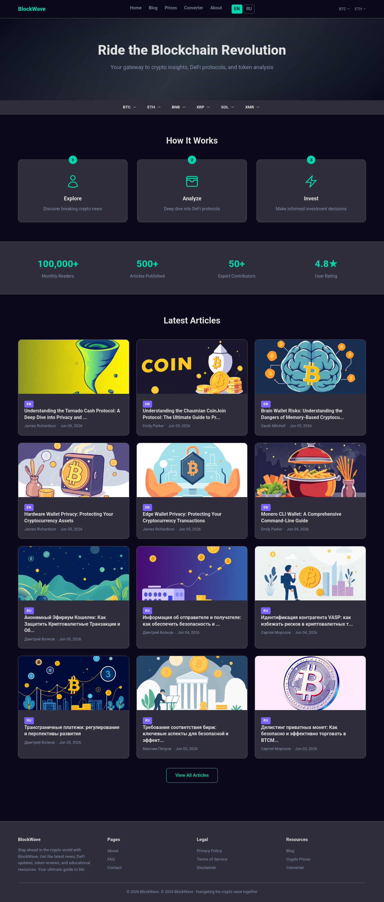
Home (136, 8)
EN (237, 8)
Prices (171, 8)
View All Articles (192, 775)
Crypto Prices (298, 859)
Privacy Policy (209, 850)
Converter (193, 8)
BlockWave (32, 8)
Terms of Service (212, 859)
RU (249, 8)
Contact (114, 867)
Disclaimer (206, 867)
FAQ (111, 859)
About (216, 8)
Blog (153, 8)
